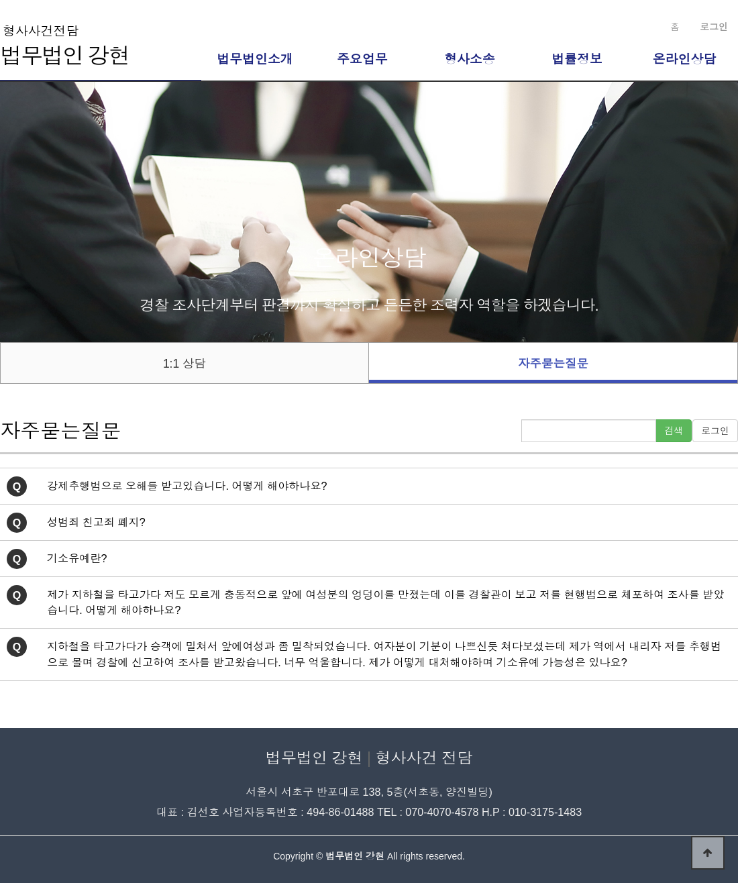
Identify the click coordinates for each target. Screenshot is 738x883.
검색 (673, 430)
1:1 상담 (184, 363)
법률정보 (576, 59)
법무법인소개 (255, 59)
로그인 (715, 430)
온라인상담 (684, 59)
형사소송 (469, 59)
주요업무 (362, 59)
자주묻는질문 (553, 363)
